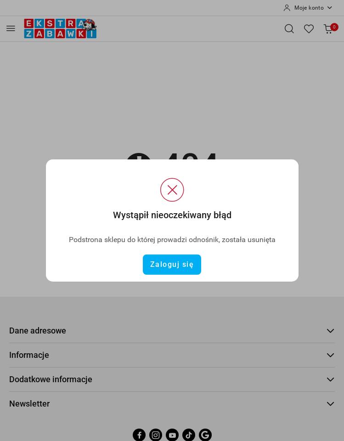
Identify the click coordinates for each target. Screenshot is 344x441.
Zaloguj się (172, 264)
